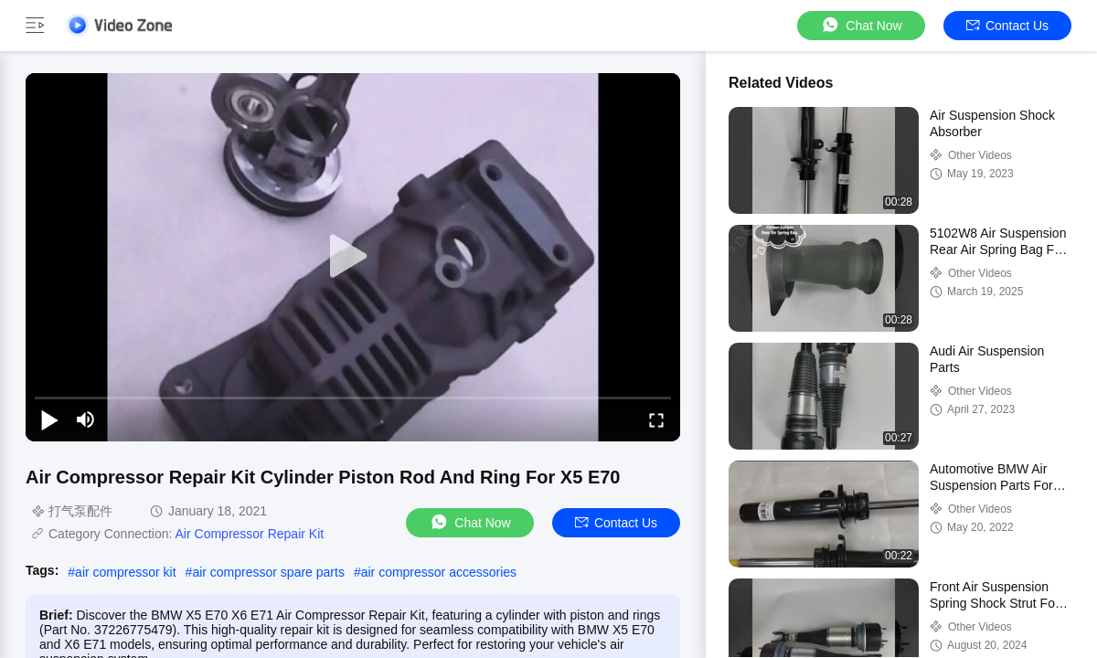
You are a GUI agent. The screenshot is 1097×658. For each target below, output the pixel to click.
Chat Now (860, 25)
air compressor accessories (439, 572)
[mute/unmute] (86, 419)
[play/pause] (49, 419)
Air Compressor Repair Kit (250, 533)
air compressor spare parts (268, 572)
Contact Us (1007, 25)
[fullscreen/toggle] (656, 419)
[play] (353, 257)
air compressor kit (125, 572)
